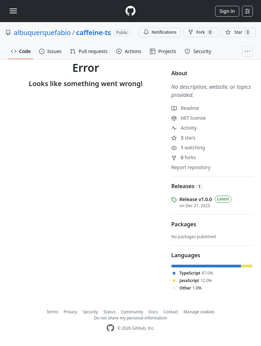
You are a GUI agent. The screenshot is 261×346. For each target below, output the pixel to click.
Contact (170, 312)
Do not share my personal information (130, 318)
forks (183, 157)
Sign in (227, 11)
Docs (153, 312)
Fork (200, 32)
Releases (187, 186)
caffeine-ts (93, 32)
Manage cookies (199, 312)
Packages (183, 224)
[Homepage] (130, 11)
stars (183, 137)
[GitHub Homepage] (110, 328)
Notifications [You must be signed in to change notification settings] (159, 32)
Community (132, 312)
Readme (185, 108)
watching (188, 147)
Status (109, 312)
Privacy (70, 312)
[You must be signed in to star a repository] (238, 32)
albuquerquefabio (42, 32)
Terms (52, 312)
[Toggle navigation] (13, 11)
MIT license (188, 118)
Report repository (190, 167)
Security (90, 312)
